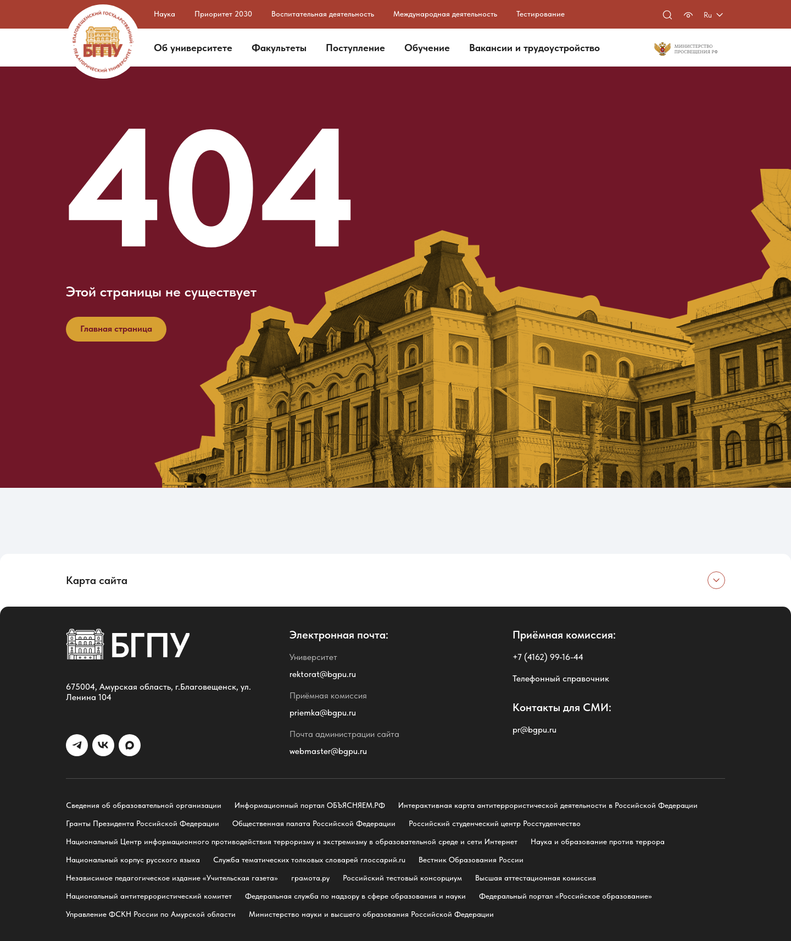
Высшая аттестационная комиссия (535, 877)
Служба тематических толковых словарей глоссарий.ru (309, 859)
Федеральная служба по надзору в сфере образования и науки (355, 896)
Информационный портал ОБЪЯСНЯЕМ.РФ (310, 805)
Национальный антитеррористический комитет (149, 896)
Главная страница (116, 328)
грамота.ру (310, 877)
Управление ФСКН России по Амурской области (151, 914)
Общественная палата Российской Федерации (314, 823)
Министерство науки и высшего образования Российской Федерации (371, 914)
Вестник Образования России (471, 859)
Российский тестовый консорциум (402, 877)
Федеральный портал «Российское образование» (565, 896)
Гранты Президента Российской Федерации (142, 823)
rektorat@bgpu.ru (322, 674)
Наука (164, 13)
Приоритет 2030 (223, 13)
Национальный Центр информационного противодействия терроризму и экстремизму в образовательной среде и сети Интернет (291, 841)
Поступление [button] (355, 47)
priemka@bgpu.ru (322, 712)
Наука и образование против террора (598, 841)
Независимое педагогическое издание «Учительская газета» (172, 877)
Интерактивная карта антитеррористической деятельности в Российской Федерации (548, 805)
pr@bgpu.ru (534, 729)
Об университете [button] (193, 47)
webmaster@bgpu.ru (328, 751)
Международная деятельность (445, 13)
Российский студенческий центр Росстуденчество (495, 823)
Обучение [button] (427, 47)
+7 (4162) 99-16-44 (548, 657)
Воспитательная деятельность (322, 13)
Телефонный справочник (561, 678)
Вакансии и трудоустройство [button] (534, 47)
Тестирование (540, 13)
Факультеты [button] (279, 47)
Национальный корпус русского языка (133, 859)
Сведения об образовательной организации (143, 805)
